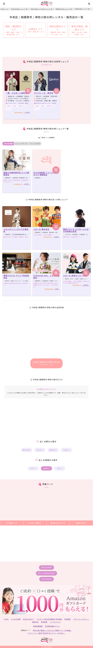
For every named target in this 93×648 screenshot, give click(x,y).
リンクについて (55, 622)
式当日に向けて (28, 619)
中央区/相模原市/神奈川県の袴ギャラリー (46, 363)
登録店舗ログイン (52, 626)
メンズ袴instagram (46, 573)
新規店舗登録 (38, 626)
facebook (46, 579)
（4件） (57, 289)
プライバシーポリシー (81, 619)
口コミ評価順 (35, 143)
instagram (46, 567)
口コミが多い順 (21, 143)
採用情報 (44, 622)
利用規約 (67, 619)
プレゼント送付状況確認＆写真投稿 (49, 619)
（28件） (56, 237)
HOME (6, 619)
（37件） (26, 184)
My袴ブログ (81, 523)
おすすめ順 (8, 143)
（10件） (27, 112)
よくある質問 (16, 619)
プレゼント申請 (35, 523)
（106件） (85, 285)
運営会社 (35, 622)
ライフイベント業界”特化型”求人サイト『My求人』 (46, 633)
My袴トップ (11, 523)
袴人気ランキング (58, 523)
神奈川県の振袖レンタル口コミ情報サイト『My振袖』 (52, 630)
